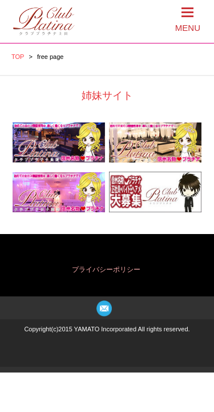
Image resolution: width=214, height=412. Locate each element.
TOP (17, 56)
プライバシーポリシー (106, 270)
